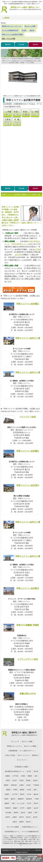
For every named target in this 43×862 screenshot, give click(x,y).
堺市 (36, 812)
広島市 (14, 822)
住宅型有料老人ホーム (20, 244)
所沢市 (36, 803)
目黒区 (7, 794)
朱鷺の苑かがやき (27, 693)
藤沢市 (13, 799)
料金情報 (21, 44)
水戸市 (22, 808)
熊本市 (28, 822)
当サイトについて (24, 755)
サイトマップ (21, 760)
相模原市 (21, 799)
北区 (36, 776)
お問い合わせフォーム (25, 843)
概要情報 (7, 44)
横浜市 (36, 794)
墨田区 (6, 785)
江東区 (8, 780)
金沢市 (35, 817)
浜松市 (23, 812)
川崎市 (6, 799)
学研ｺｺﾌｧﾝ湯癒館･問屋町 (27, 625)
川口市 (29, 803)
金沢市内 (18, 255)
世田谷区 (14, 785)
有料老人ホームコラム (14, 746)
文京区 (29, 790)
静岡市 (16, 812)
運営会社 (35, 755)
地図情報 (35, 44)
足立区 (29, 771)
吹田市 (8, 817)
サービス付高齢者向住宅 (30, 831)
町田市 (22, 794)
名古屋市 (8, 812)
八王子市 (15, 794)
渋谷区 (21, 780)
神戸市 (21, 817)
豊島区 (8, 790)
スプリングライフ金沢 (27, 659)
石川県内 (37, 249)
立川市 (29, 794)
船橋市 (7, 803)
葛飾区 (30, 776)
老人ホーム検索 (27, 741)
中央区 (28, 785)
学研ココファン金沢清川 (27, 485)
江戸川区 (15, 776)
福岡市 (21, 822)
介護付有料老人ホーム (29, 827)
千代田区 (36, 785)
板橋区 (8, 776)
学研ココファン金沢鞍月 (27, 588)
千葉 (13, 803)
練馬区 (22, 790)
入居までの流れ (10, 755)
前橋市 (15, 808)
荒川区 (36, 771)
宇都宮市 (8, 808)
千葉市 (37, 799)
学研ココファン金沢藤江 (27, 304)
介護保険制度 (12, 751)
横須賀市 (29, 799)
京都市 (14, 817)
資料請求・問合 (8, 858)
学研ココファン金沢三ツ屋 (27, 338)
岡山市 (28, 817)
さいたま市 (20, 803)
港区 (35, 790)
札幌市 (29, 808)
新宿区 (28, 780)
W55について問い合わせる (19, 290)
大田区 (23, 776)
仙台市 (36, 808)
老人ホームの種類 (30, 746)
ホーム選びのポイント (27, 751)
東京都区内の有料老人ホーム (14, 771)
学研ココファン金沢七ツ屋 (27, 372)
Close (40, 856)
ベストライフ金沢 (27, 417)
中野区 (15, 790)
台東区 (21, 785)
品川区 (14, 780)
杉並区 (35, 780)
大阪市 (30, 812)
